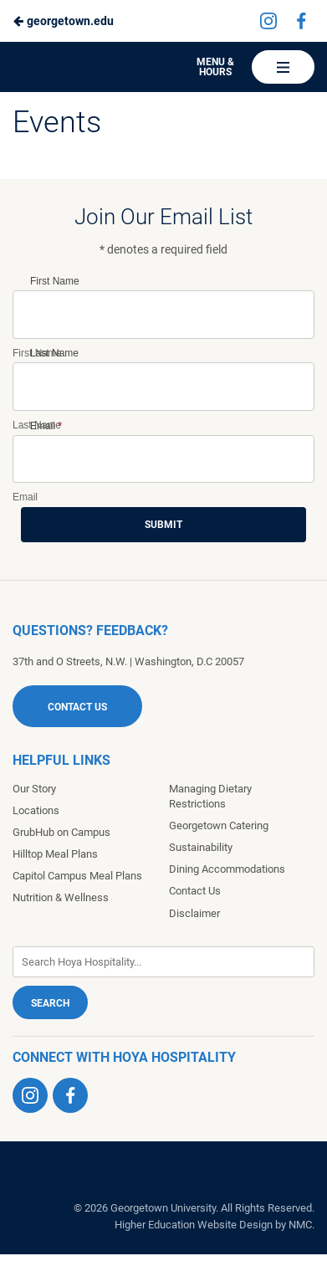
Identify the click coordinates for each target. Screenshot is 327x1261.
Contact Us (77, 707)
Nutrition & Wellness (61, 897)
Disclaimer (194, 913)
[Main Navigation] (283, 67)
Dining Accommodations (227, 869)
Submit (163, 525)
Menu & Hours (215, 67)
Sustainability (200, 847)
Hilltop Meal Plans (55, 854)
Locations (36, 810)
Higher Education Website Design (194, 1224)
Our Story (34, 788)
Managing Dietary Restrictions (210, 796)
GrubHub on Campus (61, 832)
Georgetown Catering (218, 825)
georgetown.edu (63, 21)
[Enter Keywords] (163, 961)
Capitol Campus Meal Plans (77, 875)
